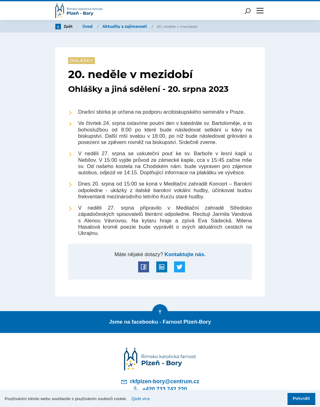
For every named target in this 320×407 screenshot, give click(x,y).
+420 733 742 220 (160, 389)
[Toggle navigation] (260, 10)
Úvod (88, 26)
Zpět (64, 26)
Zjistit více (140, 398)
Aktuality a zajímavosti (125, 26)
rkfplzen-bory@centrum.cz (160, 381)
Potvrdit (301, 398)
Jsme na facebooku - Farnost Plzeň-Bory (160, 322)
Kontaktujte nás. (184, 254)
